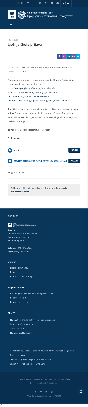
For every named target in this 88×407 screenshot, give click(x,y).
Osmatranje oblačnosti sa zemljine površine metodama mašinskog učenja (42, 350)
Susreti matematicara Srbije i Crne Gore (27, 363)
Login (21, 3)
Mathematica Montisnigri (21, 333)
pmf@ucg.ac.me (22, 251)
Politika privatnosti (38, 383)
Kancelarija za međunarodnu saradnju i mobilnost (31, 293)
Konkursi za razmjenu (19, 302)
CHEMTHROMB (17, 328)
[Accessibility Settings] (80, 391)
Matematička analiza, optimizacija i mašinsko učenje (32, 320)
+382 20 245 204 (24, 248)
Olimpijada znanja (17, 355)
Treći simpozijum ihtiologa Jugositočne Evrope (30, 359)
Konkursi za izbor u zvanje (21, 276)
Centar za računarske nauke (22, 324)
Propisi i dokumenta (19, 267)
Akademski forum (20, 191)
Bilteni (13, 272)
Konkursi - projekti (18, 297)
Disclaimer (53, 383)
